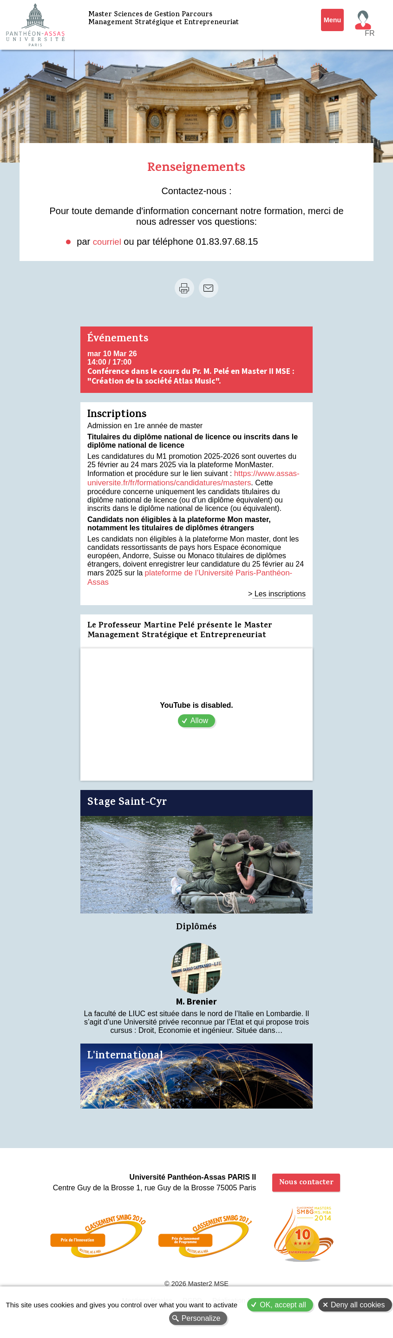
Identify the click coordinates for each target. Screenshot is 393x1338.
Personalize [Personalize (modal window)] (201, 1318)
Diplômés (196, 916)
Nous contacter (306, 1174)
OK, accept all (283, 1305)
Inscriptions (116, 415)
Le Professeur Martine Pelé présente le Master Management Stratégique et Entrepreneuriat (179, 619)
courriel (108, 241)
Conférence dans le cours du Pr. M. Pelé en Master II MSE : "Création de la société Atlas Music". (191, 376)
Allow (199, 708)
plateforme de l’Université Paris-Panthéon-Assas (225, 570)
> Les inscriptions (277, 582)
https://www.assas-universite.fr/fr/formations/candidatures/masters (191, 477)
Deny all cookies (358, 1305)
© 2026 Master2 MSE (196, 1278)
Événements (117, 339)
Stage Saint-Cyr (127, 791)
